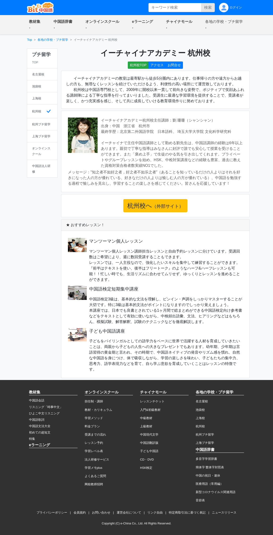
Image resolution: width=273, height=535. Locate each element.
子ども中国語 (149, 451)
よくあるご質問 (95, 476)
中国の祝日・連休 (208, 475)
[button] (35, 24)
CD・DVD (147, 459)
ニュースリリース (224, 512)
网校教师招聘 (94, 484)
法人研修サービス (97, 459)
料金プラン (92, 426)
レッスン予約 (94, 443)
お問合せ (174, 65)
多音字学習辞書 (206, 459)
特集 (32, 439)
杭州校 (200, 426)
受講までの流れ (95, 434)
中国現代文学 (149, 434)
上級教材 (146, 426)
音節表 (200, 500)
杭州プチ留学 (205, 434)
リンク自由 (155, 512)
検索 (208, 7)
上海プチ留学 (205, 443)
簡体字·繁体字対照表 (210, 467)
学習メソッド (94, 418)
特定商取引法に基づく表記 (187, 512)
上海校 (200, 418)
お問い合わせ (101, 512)
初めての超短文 (39, 432)
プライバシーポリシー (52, 512)
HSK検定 (146, 468)
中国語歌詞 (36, 419)
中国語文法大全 (39, 426)
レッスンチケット (152, 401)
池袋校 (200, 410)
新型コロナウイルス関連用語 (216, 492)
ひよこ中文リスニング (44, 413)
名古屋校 (202, 401)
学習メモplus (93, 468)
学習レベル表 (94, 451)
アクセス (157, 65)
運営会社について (129, 512)
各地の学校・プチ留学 (52, 39)
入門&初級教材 (150, 410)
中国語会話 (36, 400)
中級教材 (146, 418)
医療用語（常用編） (209, 484)
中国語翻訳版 (149, 443)
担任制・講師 (94, 401)
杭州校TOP (138, 65)
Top (29, 39)
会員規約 (80, 512)
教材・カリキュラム (98, 410)
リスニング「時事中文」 (46, 407)
